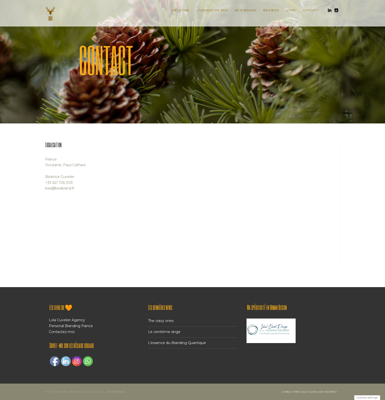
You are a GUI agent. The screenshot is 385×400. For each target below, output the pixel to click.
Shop (291, 10)
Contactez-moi (62, 332)
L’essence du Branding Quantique (177, 343)
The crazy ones (161, 321)
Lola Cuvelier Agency (67, 320)
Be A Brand (245, 10)
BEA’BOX (271, 10)
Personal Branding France (71, 326)
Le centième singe (164, 332)
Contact (310, 10)
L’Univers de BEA (212, 10)
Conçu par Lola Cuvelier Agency (309, 391)
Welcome (180, 10)
